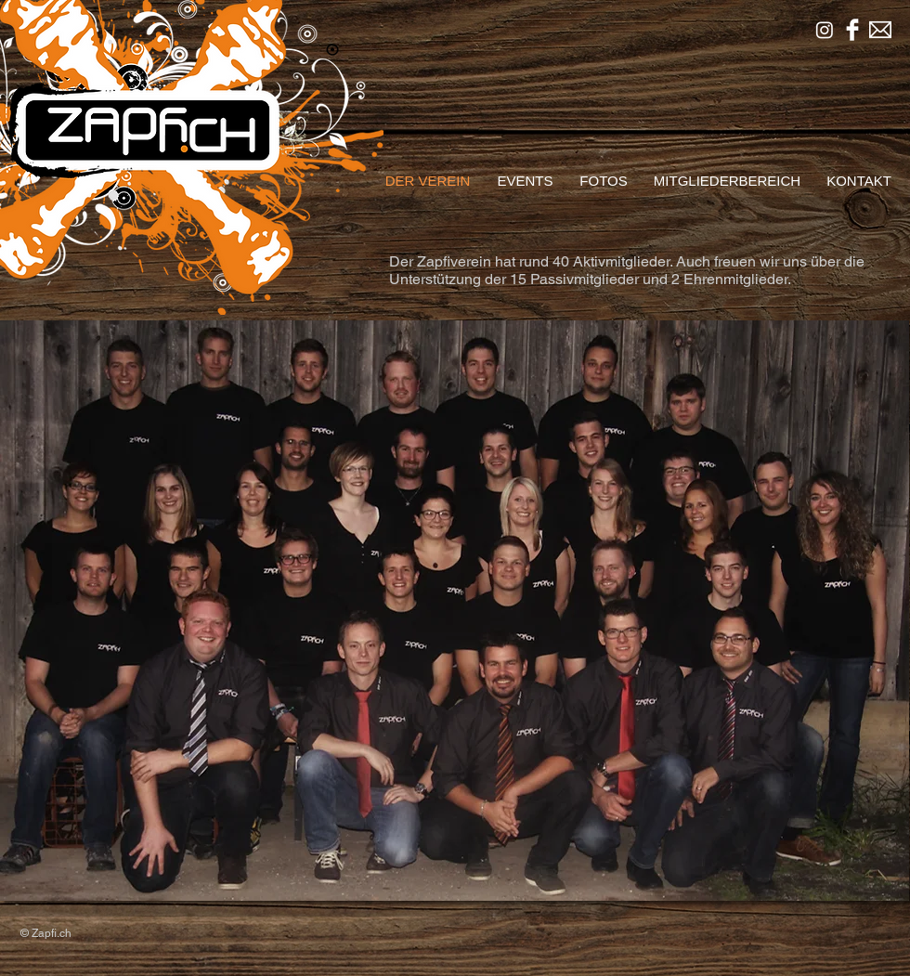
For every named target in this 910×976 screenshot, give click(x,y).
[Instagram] (824, 30)
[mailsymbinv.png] (880, 30)
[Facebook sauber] (852, 30)
